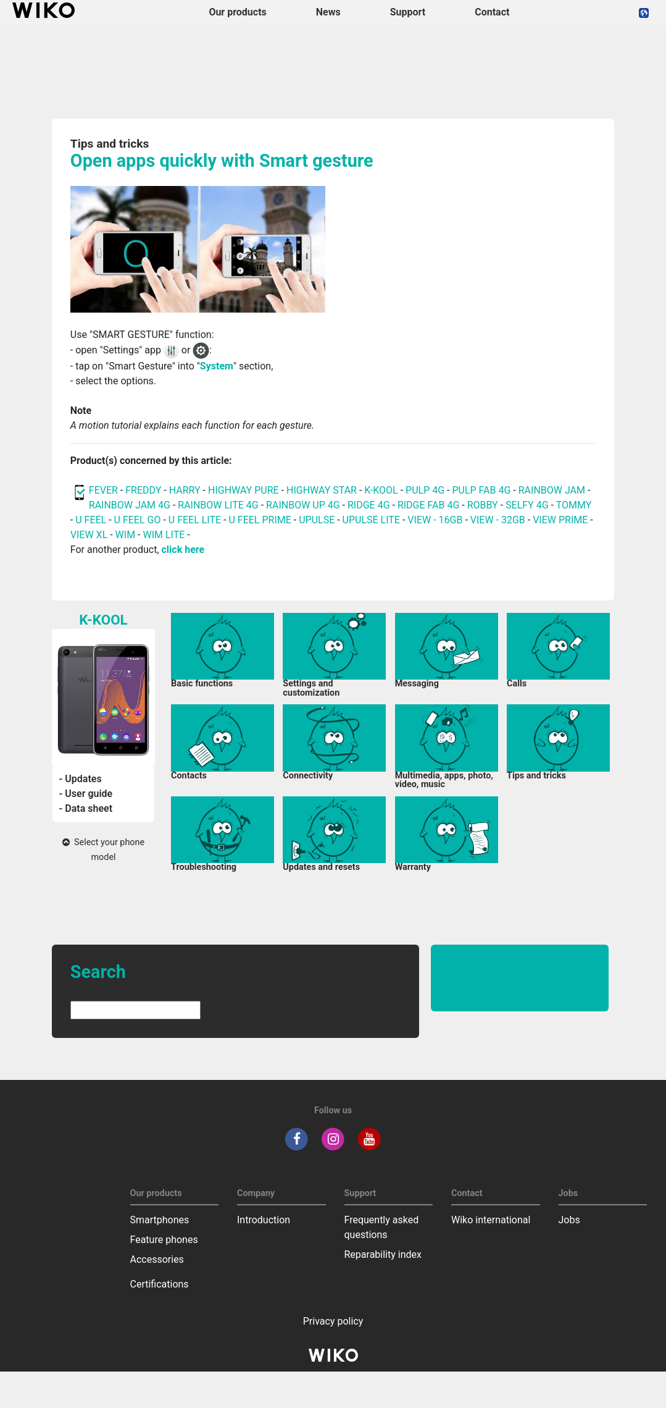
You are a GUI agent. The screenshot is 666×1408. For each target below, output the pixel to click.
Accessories (157, 1259)
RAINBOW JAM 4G (129, 505)
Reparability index (383, 1254)
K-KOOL (381, 490)
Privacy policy (333, 1321)
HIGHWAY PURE (244, 490)
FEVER (104, 490)
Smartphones (159, 1220)
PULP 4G (425, 490)
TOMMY (574, 505)
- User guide (85, 793)
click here (183, 549)
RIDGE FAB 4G (430, 505)
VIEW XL (88, 535)
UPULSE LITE (371, 520)
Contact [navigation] (492, 12)
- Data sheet (85, 808)
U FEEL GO (137, 520)
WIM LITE (164, 535)
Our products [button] (237, 12)
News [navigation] (328, 12)
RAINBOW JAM (553, 490)
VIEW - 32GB (497, 520)
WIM (125, 535)
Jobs (569, 1220)
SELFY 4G (527, 505)
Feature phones (164, 1240)
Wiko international (490, 1220)
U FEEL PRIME (259, 520)
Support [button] (408, 12)
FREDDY (143, 490)
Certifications (159, 1284)
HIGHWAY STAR (322, 490)
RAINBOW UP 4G (304, 505)
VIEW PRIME (560, 520)
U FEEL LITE (195, 520)
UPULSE (318, 520)
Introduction (263, 1220)
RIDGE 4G (369, 505)
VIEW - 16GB (434, 520)
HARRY (186, 490)
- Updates (80, 779)
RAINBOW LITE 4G (218, 505)
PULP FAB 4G (481, 490)
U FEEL (90, 520)
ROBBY (482, 505)
